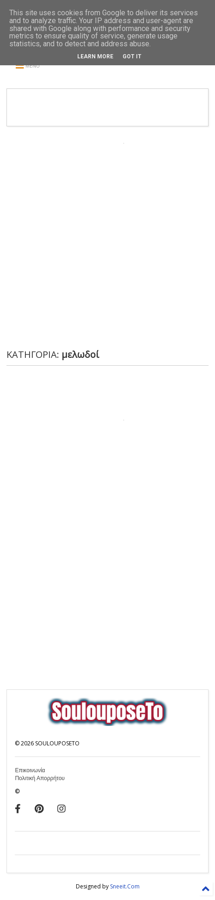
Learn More (95, 56)
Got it (132, 56)
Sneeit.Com (125, 886)
